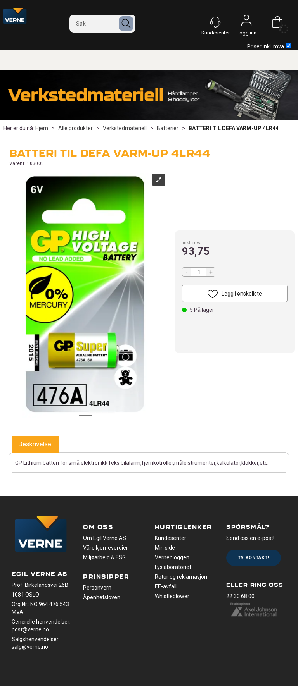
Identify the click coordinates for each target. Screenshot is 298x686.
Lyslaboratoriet (173, 567)
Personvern (97, 588)
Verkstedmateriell (125, 128)
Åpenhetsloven (101, 597)
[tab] (34, 444)
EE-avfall (166, 586)
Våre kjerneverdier (105, 548)
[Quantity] (198, 272)
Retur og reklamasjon (181, 577)
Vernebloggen (172, 557)
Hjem (41, 128)
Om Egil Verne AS (104, 538)
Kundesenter (170, 538)
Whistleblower (172, 596)
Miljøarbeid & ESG (104, 557)
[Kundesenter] (215, 22)
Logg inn (246, 22)
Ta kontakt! (253, 557)
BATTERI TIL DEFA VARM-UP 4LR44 (234, 128)
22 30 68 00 (240, 596)
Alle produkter (75, 128)
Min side (165, 548)
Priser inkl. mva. (269, 46)
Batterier (167, 128)
